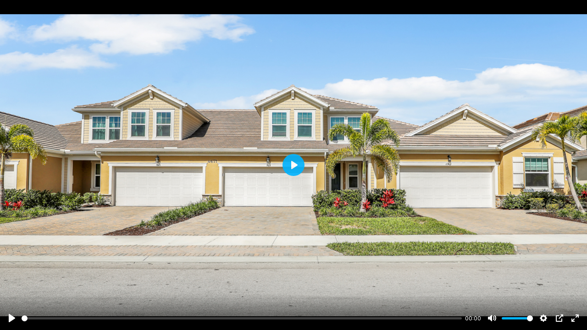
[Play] (12, 318)
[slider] (242, 318)
